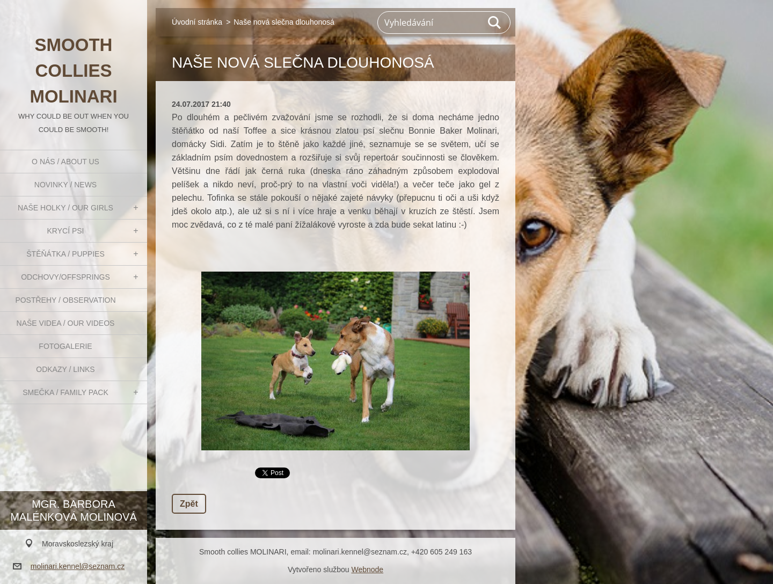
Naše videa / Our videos (66, 323)
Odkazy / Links (65, 369)
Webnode (367, 569)
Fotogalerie (65, 346)
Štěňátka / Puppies (65, 254)
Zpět (189, 503)
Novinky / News (65, 184)
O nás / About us (65, 161)
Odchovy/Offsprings (65, 277)
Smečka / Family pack (65, 392)
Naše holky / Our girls (65, 207)
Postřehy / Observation (65, 300)
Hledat (495, 22)
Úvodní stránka (197, 22)
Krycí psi (65, 231)
